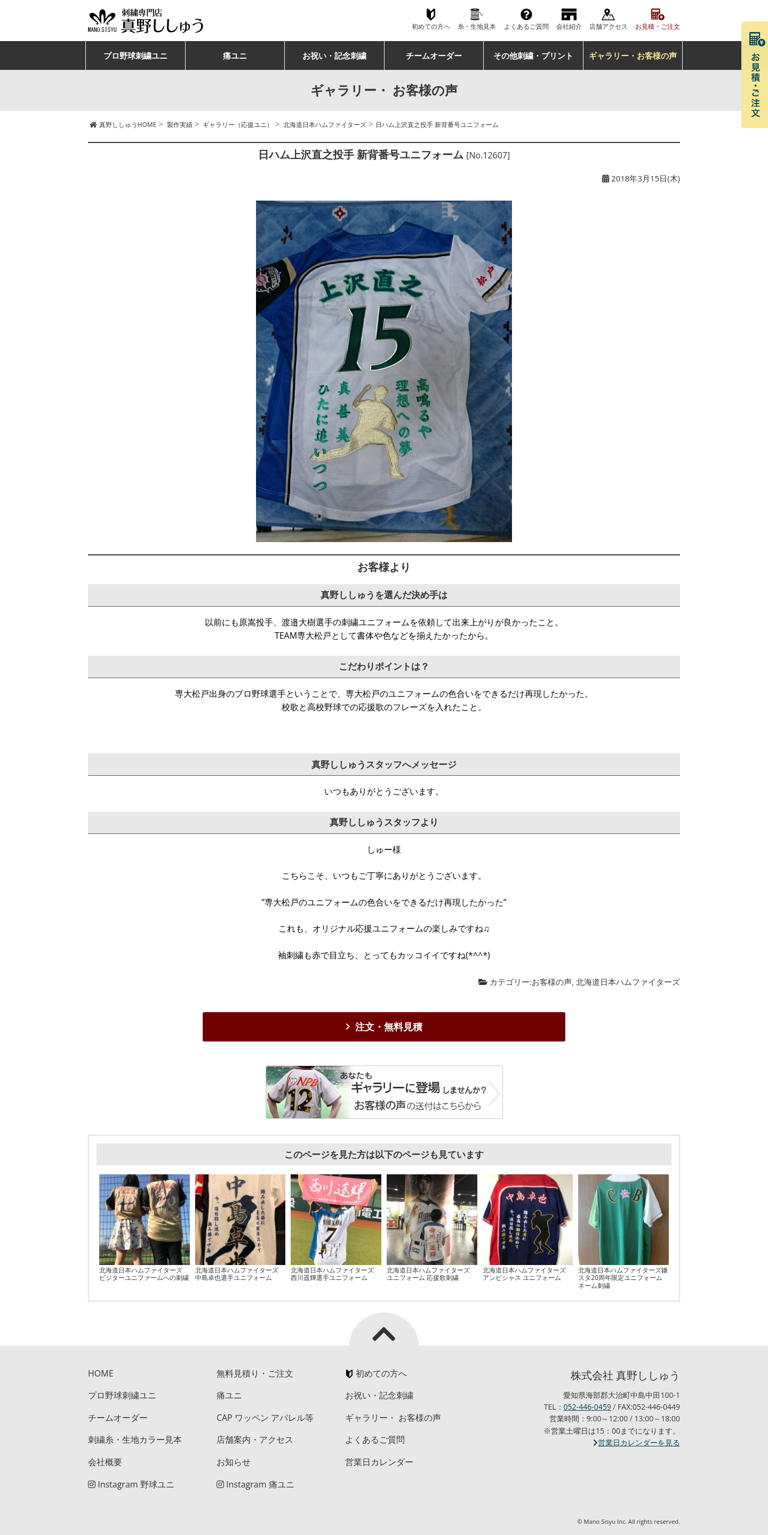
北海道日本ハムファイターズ (628, 981)
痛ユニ (235, 55)
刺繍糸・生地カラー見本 (135, 1439)
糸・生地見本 (477, 26)
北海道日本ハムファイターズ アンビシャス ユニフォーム (524, 1274)
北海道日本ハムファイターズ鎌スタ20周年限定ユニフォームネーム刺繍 (623, 1278)
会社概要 (105, 1462)
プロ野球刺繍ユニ (135, 55)
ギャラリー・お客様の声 (633, 55)
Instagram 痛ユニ (255, 1484)
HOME (101, 1373)
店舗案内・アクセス (255, 1439)
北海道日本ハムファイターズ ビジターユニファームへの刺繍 (144, 1274)
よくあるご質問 (526, 26)
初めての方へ (431, 26)
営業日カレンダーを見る (639, 1442)
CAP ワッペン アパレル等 (265, 1417)
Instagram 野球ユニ (131, 1484)
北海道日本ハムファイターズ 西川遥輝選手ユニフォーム (332, 1274)
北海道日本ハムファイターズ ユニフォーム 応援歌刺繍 (428, 1274)
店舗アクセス (608, 26)
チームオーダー (434, 55)
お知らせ (234, 1462)
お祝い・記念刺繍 (334, 55)
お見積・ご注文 (657, 26)
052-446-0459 (587, 1407)
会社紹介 (569, 26)
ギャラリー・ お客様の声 (393, 1417)
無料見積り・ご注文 (255, 1373)
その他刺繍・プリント (533, 55)
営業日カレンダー (379, 1462)
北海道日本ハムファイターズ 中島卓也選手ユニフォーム (236, 1274)
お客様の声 (552, 981)
